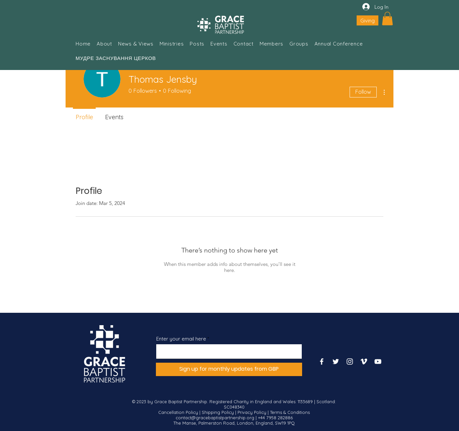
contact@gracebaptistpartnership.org (215, 417)
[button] (387, 18)
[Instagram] (350, 361)
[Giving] (367, 20)
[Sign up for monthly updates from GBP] (229, 369)
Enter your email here (181, 338)
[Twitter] (336, 361)
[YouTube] (378, 361)
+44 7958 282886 (275, 417)
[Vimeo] (364, 361)
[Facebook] (321, 361)
